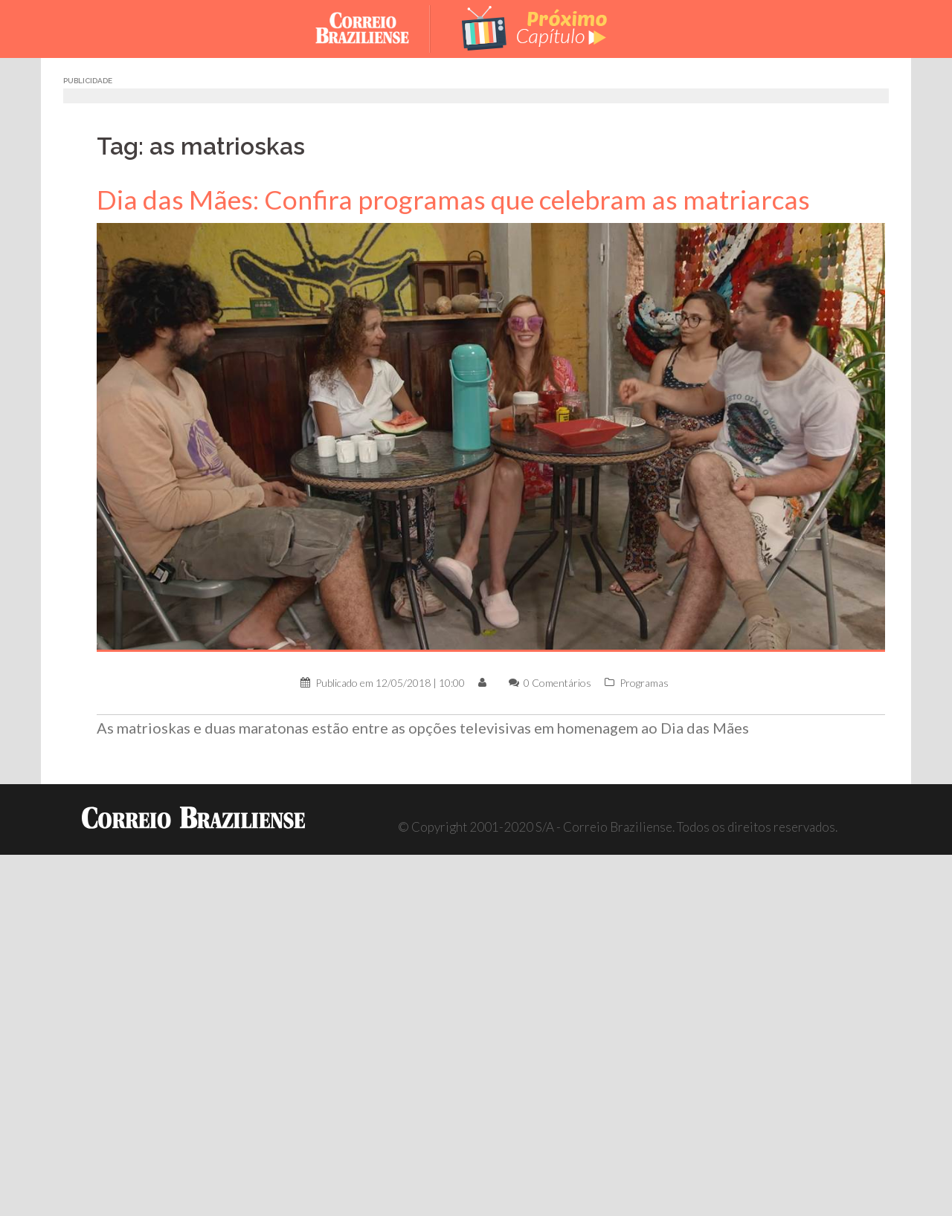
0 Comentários (557, 682)
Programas (644, 682)
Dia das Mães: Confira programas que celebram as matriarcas (453, 200)
